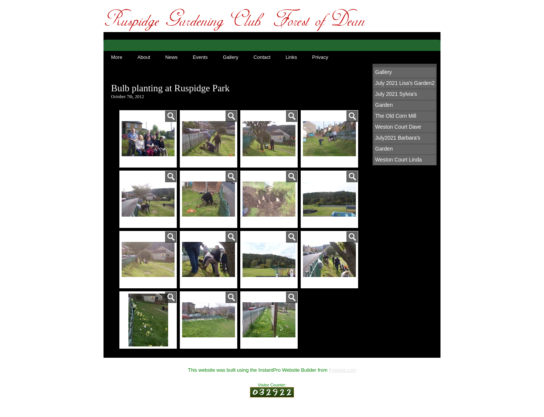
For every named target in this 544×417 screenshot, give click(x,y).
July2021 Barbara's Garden (397, 143)
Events (200, 57)
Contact (261, 57)
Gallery (230, 57)
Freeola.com (342, 370)
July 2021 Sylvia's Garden (396, 99)
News (171, 57)
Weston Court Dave (398, 127)
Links (291, 57)
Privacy (320, 57)
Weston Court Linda (398, 160)
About (144, 57)
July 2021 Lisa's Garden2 (405, 83)
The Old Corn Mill (395, 116)
